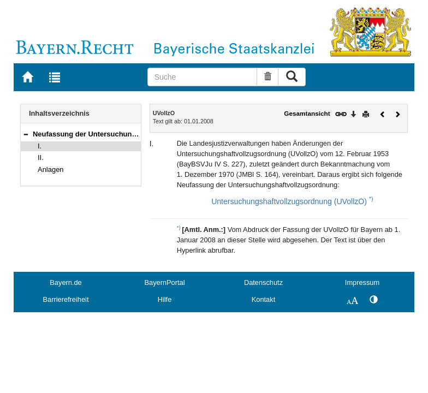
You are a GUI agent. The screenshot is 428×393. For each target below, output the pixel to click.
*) (371, 198)
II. (41, 157)
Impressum (362, 282)
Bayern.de (65, 282)
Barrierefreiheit (66, 299)
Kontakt (263, 299)
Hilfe (165, 299)
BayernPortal (165, 282)
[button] (25, 134)
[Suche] (202, 77)
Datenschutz (263, 282)
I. (39, 146)
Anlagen (51, 169)
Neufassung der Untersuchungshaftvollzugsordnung (121, 134)
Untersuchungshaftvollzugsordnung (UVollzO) (289, 201)
